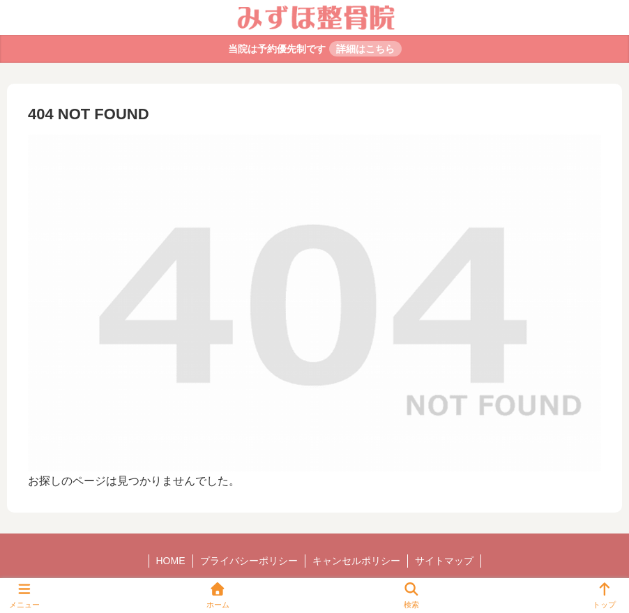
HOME (170, 560)
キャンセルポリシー (356, 560)
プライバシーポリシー (249, 560)
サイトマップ (444, 560)
